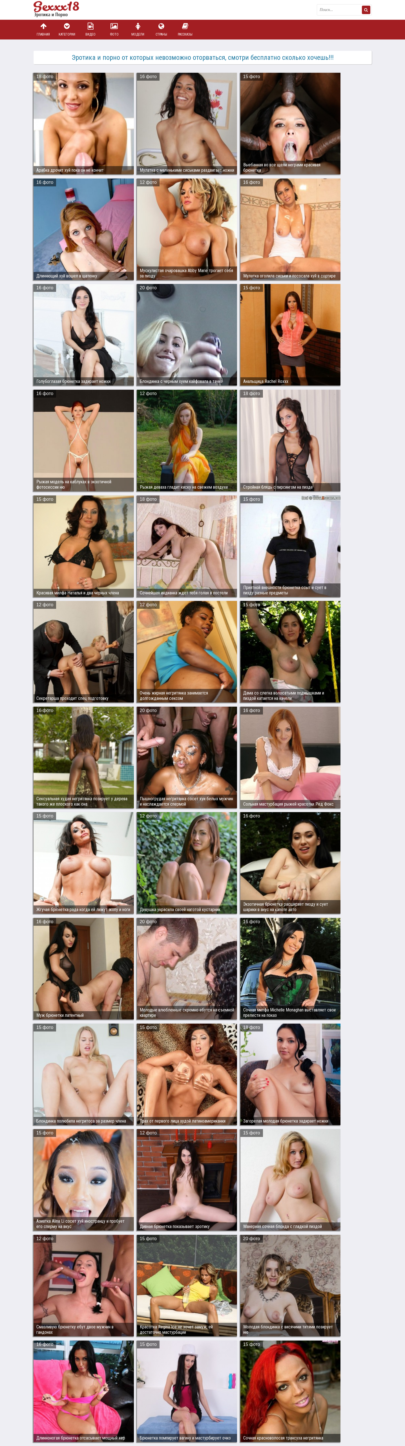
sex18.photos (93, 1415)
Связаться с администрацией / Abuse (68, 1411)
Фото (114, 29)
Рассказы (185, 29)
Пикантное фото (62, 10)
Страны (161, 29)
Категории (67, 29)
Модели (138, 29)
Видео (90, 29)
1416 (261, 1141)
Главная (43, 29)
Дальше (360, 1141)
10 (239, 1141)
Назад (44, 1141)
